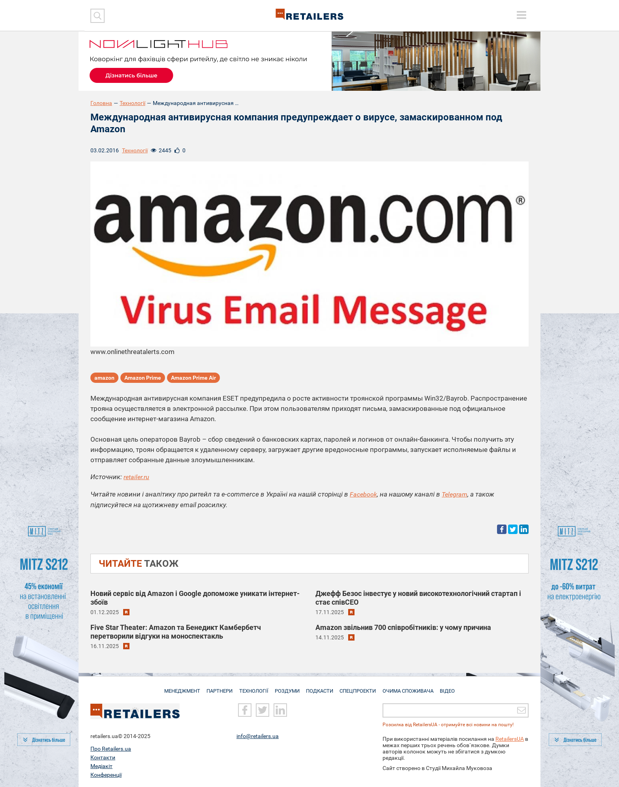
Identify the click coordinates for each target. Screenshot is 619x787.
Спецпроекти (360, 687)
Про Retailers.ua (110, 749)
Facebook (364, 494)
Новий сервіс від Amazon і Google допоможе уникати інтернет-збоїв (195, 597)
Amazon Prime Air (193, 378)
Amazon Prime (142, 378)
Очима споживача (411, 687)
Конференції (106, 775)
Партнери (217, 687)
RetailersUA (509, 739)
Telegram (456, 494)
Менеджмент (178, 687)
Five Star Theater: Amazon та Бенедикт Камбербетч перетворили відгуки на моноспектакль (175, 631)
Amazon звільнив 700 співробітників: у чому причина (403, 627)
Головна (101, 103)
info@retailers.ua (257, 736)
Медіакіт (101, 766)
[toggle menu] (521, 15)
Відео (451, 687)
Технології (132, 103)
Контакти (102, 757)
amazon (104, 378)
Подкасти (321, 687)
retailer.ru (137, 477)
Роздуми (286, 687)
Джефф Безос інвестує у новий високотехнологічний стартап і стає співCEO (418, 597)
